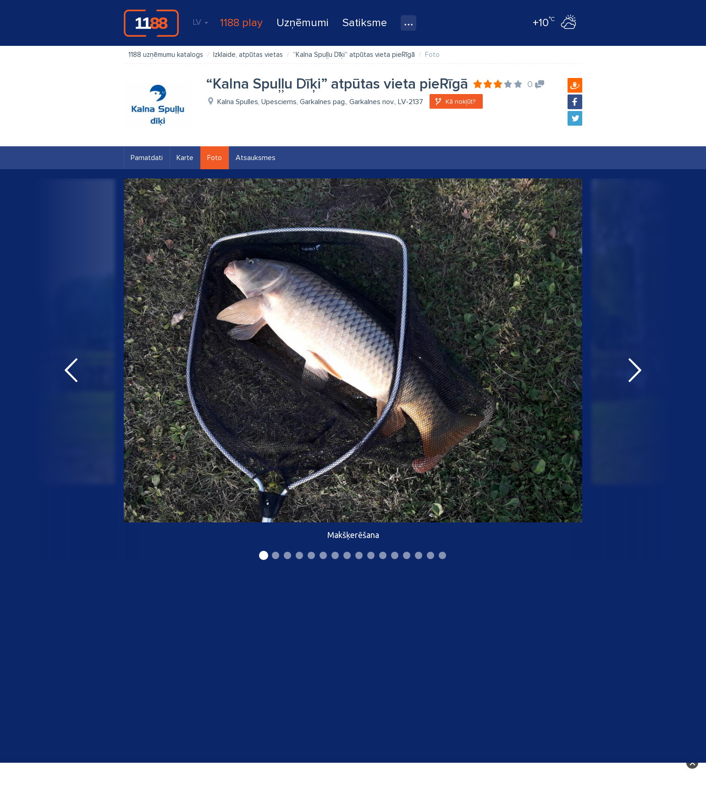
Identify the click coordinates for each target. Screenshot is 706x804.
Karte (184, 157)
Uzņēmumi (302, 22)
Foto (214, 157)
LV (200, 22)
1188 (151, 23)
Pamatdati (147, 157)
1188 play (241, 22)
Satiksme (364, 22)
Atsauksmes (256, 157)
